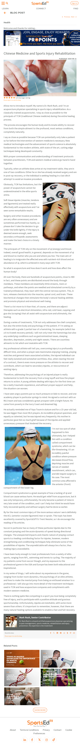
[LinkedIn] (24, 739)
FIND (75, 9)
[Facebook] (32, 739)
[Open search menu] (7, 3)
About (13, 729)
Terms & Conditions (29, 729)
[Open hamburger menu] (3, 3)
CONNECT (41, 9)
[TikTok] (53, 740)
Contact (57, 729)
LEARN (5, 9)
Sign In (74, 3)
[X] (39, 740)
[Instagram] (46, 739)
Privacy (46, 729)
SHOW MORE (40, 710)
